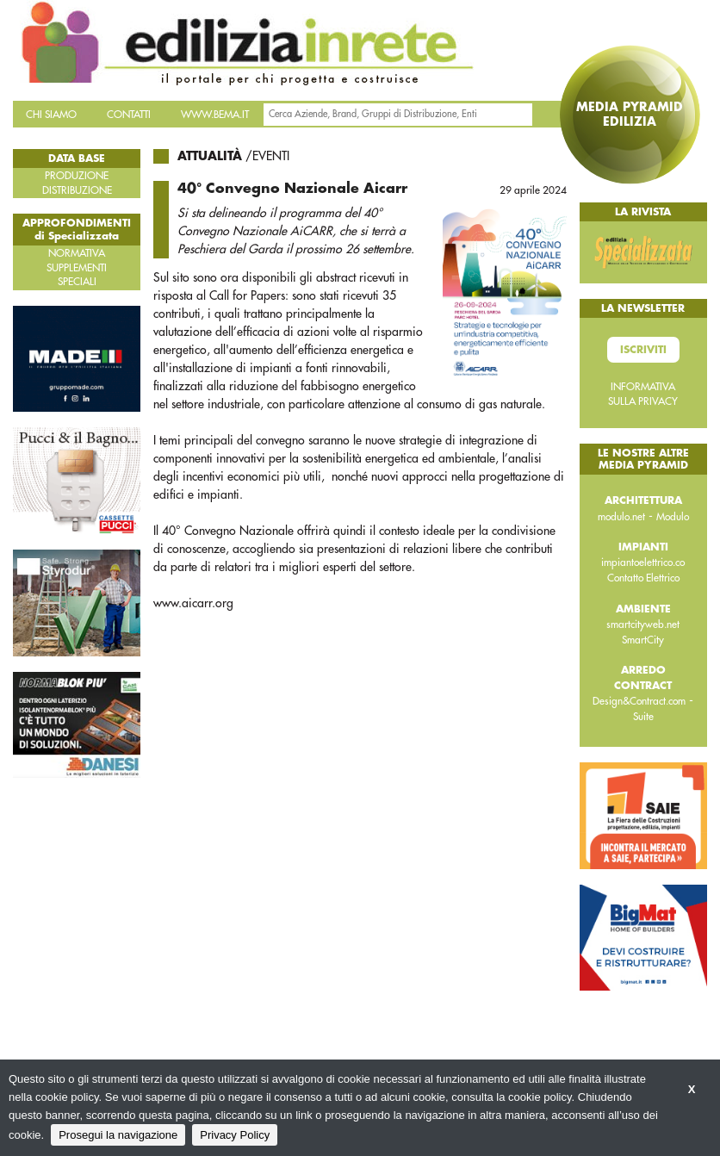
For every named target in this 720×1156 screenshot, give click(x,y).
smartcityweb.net (643, 624)
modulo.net (621, 517)
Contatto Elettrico (643, 578)
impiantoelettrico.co (643, 562)
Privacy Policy (235, 1134)
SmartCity (643, 640)
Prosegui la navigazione (118, 1134)
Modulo (672, 517)
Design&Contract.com (639, 701)
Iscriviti (643, 350)
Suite (643, 717)
